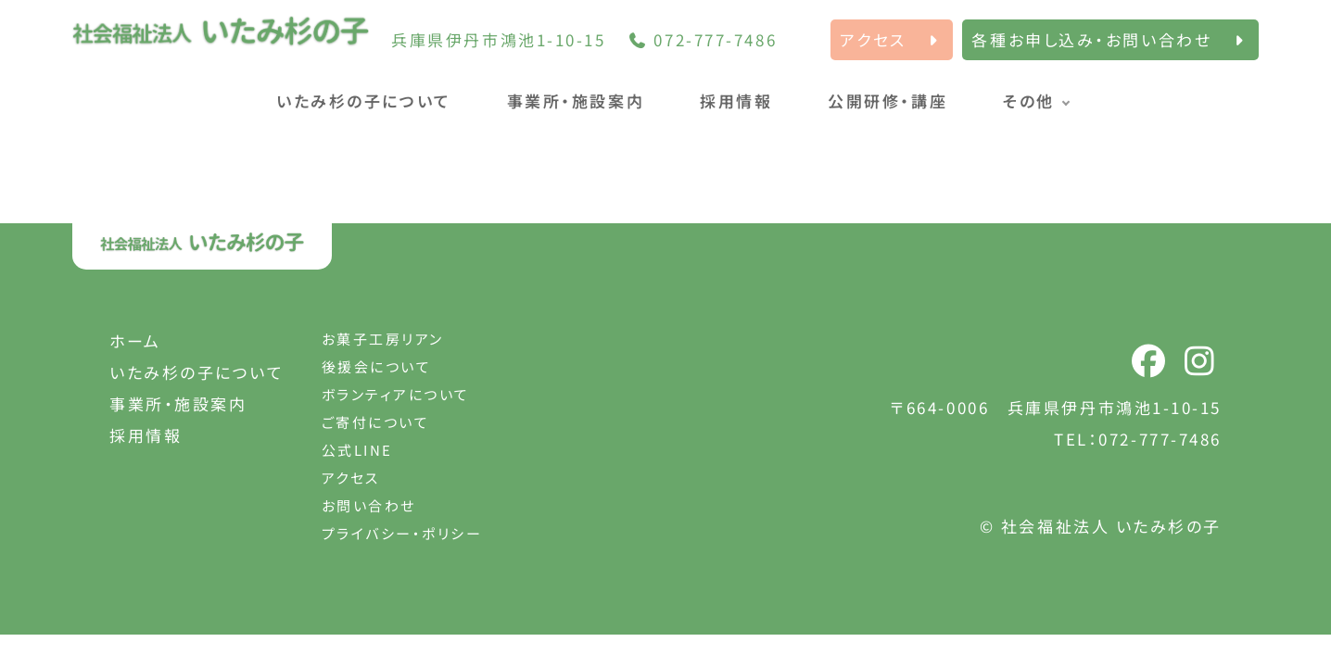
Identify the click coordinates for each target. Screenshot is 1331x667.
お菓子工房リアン (383, 338)
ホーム (135, 340)
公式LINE (357, 449)
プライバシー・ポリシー (402, 533)
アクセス (351, 477)
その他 (1029, 100)
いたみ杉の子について (363, 100)
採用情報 (736, 100)
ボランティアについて (396, 394)
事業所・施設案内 (575, 100)
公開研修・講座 (887, 100)
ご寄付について (376, 422)
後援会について (377, 366)
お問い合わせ (369, 505)
